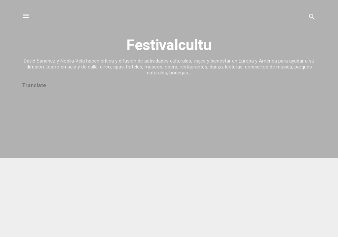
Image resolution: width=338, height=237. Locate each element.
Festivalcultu (169, 45)
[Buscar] (312, 18)
